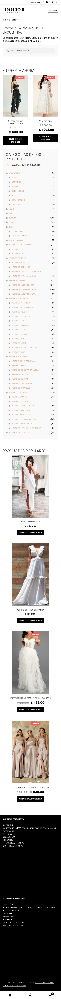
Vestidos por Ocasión (19, 392)
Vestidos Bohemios (21, 267)
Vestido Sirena (19, 365)
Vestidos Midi (18, 253)
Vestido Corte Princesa (23, 361)
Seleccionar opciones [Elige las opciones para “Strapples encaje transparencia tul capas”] (30, 709)
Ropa (11, 227)
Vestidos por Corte (18, 356)
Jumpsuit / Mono (20, 235)
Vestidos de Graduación (24, 419)
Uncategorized (16, 240)
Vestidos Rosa (19, 338)
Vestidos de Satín (20, 374)
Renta (11, 222)
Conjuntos (17, 231)
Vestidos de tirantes (22, 379)
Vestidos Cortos (20, 249)
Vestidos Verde (19, 343)
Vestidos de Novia (17, 258)
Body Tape (16, 182)
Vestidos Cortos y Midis (20, 244)
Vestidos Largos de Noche (24, 289)
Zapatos (16, 204)
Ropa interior (18, 200)
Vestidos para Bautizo (22, 423)
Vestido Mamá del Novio (23, 405)
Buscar (30, 995)
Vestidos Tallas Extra (19, 432)
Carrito (47, 993)
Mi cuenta (35, 2)
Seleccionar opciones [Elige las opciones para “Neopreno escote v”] (30, 532)
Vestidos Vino (18, 352)
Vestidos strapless (21, 388)
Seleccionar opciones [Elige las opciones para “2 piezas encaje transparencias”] (15, 140)
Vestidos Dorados (21, 316)
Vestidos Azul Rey (20, 312)
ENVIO (11, 209)
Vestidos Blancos (20, 262)
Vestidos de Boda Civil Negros (26, 271)
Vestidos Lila (18, 320)
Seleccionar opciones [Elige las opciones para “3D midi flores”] (45, 138)
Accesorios (14, 173)
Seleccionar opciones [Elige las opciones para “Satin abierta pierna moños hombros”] (30, 799)
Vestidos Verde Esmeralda (24, 347)
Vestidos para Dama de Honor (26, 428)
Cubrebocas (18, 191)
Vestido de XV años (21, 401)
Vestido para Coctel (22, 410)
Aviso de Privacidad (44, 982)
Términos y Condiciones (14, 985)
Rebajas (12, 218)
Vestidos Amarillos (21, 303)
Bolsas (15, 186)
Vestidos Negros (20, 329)
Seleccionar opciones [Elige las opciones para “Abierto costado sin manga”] (30, 620)
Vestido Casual (19, 397)
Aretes (15, 177)
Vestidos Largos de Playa (24, 294)
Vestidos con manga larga (25, 370)
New (11, 213)
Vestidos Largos (17, 280)
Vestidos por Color (18, 298)
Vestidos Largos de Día (23, 285)
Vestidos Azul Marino (22, 307)
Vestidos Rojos (19, 334)
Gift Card (16, 195)
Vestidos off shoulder (23, 383)
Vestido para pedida (21, 414)
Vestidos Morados (21, 325)
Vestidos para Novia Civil (24, 276)
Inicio (7, 20)
